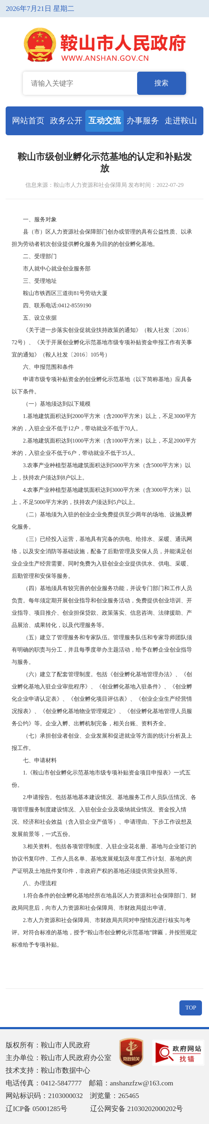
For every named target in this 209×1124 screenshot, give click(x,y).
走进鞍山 (181, 120)
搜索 (161, 83)
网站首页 (28, 120)
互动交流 (104, 120)
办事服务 (143, 120)
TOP (190, 1007)
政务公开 (66, 120)
